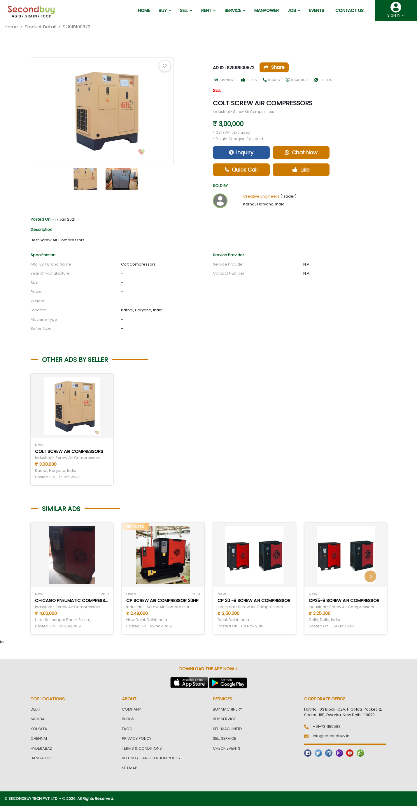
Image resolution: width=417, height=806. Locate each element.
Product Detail (40, 27)
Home (11, 27)
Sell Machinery (227, 729)
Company (131, 709)
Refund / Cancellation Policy (151, 758)
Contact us (349, 10)
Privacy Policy (136, 738)
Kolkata (39, 729)
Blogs (128, 719)
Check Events (226, 748)
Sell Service (224, 738)
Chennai (39, 738)
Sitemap (129, 768)
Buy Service (224, 719)
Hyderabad (41, 748)
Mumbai (38, 719)
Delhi (35, 709)
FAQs (127, 729)
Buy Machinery (227, 709)
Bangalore (42, 758)
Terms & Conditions (142, 748)
